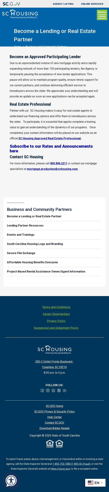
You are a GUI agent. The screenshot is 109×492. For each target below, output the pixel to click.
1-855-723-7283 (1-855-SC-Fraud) (71, 463)
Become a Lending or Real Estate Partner (34, 216)
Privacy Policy (56, 321)
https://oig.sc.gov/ (61, 468)
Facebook (42, 390)
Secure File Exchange (21, 253)
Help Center (54, 417)
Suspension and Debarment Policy (56, 328)
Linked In (53, 390)
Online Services (92, 3)
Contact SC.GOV (54, 422)
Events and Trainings (20, 234)
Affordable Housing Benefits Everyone (32, 262)
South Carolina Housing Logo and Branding (35, 244)
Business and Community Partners (39, 209)
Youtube (64, 390)
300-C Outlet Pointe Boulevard (54, 361)
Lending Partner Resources (25, 225)
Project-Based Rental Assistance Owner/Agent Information (46, 271)
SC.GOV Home (54, 406)
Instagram (47, 390)
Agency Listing (63, 3)
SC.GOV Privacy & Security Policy (54, 411)
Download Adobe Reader (54, 428)
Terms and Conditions (56, 307)
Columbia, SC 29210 (54, 367)
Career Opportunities (56, 314)
